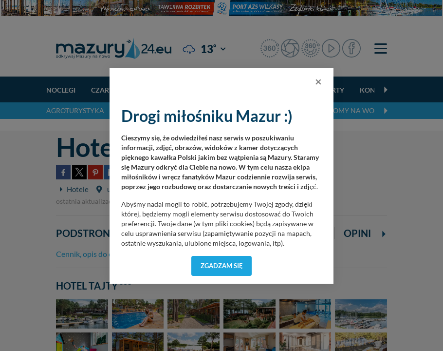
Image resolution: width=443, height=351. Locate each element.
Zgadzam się (222, 266)
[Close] (318, 81)
